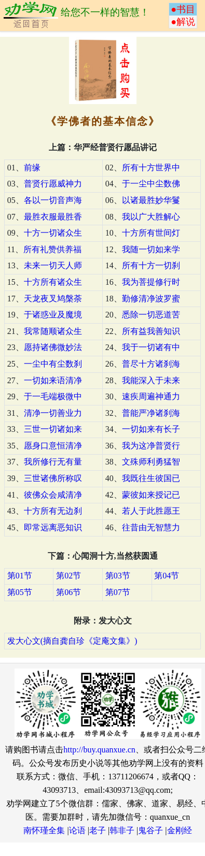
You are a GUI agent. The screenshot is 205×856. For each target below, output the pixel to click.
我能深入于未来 (151, 380)
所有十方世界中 (151, 167)
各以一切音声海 (53, 200)
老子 (97, 830)
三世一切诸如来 (53, 429)
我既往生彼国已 (151, 478)
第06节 (68, 592)
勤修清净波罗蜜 (151, 298)
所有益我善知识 (151, 331)
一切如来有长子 (151, 429)
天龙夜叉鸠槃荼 (53, 298)
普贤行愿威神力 (53, 183)
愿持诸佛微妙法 (53, 347)
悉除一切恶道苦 (151, 314)
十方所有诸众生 (53, 282)
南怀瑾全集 (44, 830)
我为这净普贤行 (151, 445)
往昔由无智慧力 (151, 527)
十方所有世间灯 (151, 232)
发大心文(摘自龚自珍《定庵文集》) (72, 640)
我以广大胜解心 (151, 216)
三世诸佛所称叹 (53, 478)
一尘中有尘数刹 (53, 363)
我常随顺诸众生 (53, 331)
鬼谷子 (150, 830)
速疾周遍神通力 (151, 396)
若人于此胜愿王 (151, 510)
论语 (77, 830)
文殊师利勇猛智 (151, 461)
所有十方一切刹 (151, 265)
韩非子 (122, 830)
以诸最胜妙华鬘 (151, 200)
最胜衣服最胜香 (53, 216)
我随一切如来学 (151, 249)
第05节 (19, 592)
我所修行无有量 (53, 461)
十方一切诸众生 (53, 232)
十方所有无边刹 (53, 510)
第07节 (117, 592)
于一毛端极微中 (53, 396)
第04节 (166, 575)
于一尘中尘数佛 (151, 183)
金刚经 (179, 830)
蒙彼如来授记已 (151, 494)
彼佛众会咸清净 (53, 494)
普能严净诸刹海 (151, 413)
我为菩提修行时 (151, 282)
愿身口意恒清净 (53, 445)
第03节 (117, 575)
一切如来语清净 (53, 380)
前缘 (32, 167)
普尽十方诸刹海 (151, 363)
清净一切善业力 (53, 413)
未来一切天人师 (53, 265)
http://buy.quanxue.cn (99, 749)
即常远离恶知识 (53, 527)
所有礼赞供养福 (52, 249)
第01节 (19, 575)
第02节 (68, 575)
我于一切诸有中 (151, 347)
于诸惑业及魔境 (53, 314)
